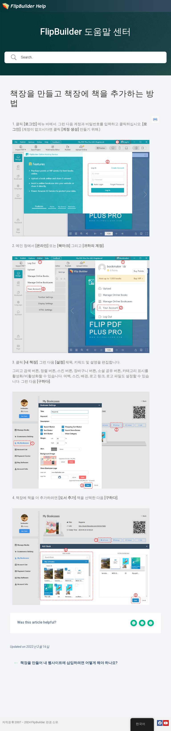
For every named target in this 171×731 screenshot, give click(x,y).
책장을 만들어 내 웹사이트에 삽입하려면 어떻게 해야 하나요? (66, 663)
